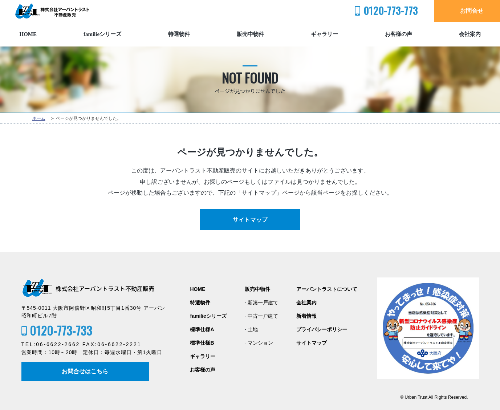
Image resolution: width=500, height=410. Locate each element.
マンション (260, 343)
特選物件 (179, 34)
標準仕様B (202, 343)
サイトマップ (250, 219)
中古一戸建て (263, 316)
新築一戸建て (263, 302)
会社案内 (470, 34)
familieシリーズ (102, 34)
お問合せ (471, 11)
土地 (253, 329)
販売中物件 (250, 34)
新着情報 (306, 316)
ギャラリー (324, 34)
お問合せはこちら (85, 371)
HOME (28, 34)
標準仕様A (202, 329)
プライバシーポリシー (321, 329)
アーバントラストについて (326, 289)
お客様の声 (398, 34)
